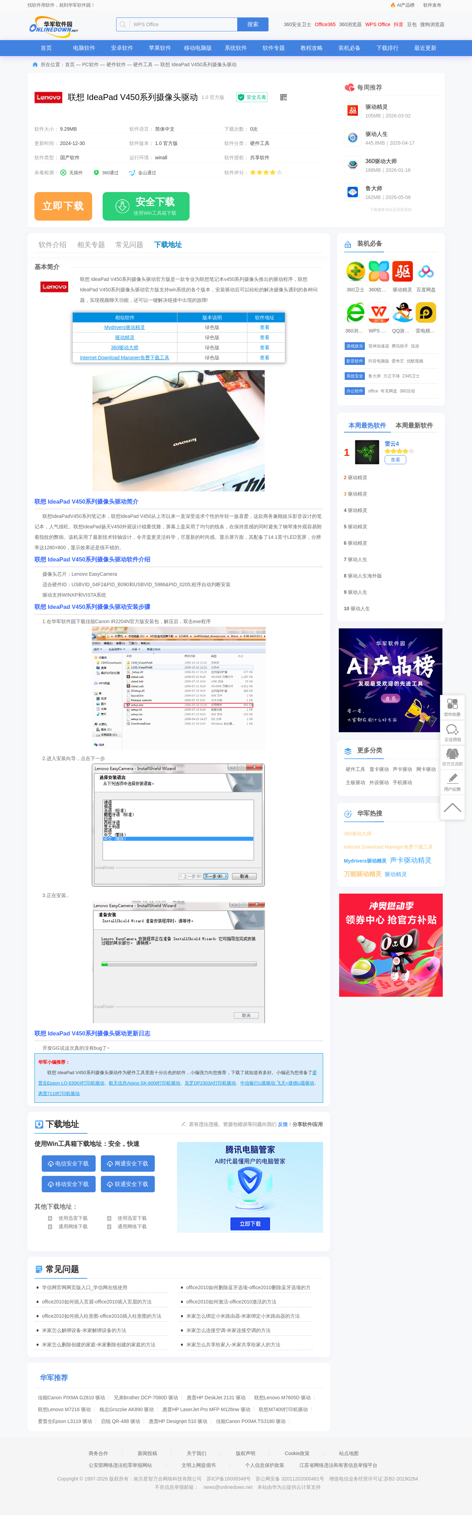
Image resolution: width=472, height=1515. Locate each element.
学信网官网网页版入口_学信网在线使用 (85, 1287)
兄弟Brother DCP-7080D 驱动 (146, 1397)
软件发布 (432, 5)
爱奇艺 (398, 361)
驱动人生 (357, 559)
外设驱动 (379, 782)
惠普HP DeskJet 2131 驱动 (216, 1397)
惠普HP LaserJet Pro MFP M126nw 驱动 (206, 1409)
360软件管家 (380, 289)
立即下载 (63, 206)
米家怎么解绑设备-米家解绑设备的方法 (84, 1330)
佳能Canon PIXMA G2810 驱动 (71, 1397)
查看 (265, 327)
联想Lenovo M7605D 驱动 (282, 1397)
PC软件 (90, 64)
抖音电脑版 (378, 361)
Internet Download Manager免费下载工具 (124, 357)
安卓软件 (122, 48)
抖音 (398, 24)
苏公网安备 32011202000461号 (291, 1479)
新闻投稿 (147, 1453)
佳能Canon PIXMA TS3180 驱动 (251, 1421)
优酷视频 (415, 361)
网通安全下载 (127, 1164)
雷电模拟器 (427, 331)
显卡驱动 (379, 769)
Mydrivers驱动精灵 (124, 327)
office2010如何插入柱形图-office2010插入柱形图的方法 (101, 1316)
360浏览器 (350, 24)
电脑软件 (84, 48)
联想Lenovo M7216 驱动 (64, 1409)
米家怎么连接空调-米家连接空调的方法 (228, 1330)
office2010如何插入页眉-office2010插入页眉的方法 (97, 1301)
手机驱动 (402, 782)
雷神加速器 (378, 346)
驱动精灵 (125, 337)
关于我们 (196, 1453)
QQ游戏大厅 (403, 331)
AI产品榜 (406, 5)
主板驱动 (355, 782)
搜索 (252, 24)
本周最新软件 (414, 425)
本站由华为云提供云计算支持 (289, 1487)
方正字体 (391, 376)
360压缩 (407, 391)
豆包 (412, 24)
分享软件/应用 (308, 1124)
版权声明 (245, 1453)
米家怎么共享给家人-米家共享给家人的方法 (233, 1344)
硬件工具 (143, 64)
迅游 (415, 346)
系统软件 (236, 48)
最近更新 (425, 48)
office (373, 391)
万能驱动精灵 (363, 874)
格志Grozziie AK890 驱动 (126, 1409)
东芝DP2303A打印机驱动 (210, 1083)
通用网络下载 (67, 1226)
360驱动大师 (124, 347)
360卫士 (356, 289)
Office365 (325, 24)
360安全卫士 (297, 24)
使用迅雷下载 (67, 1218)
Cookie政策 (297, 1453)
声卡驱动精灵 (411, 860)
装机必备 (349, 48)
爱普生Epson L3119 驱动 (65, 1421)
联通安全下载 (127, 1184)
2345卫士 (411, 376)
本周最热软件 (367, 425)
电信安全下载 (68, 1164)
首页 (46, 48)
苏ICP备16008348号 (229, 1479)
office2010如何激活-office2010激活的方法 (231, 1301)
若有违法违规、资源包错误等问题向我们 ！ (241, 1123)
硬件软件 (116, 64)
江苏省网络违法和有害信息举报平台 (338, 1465)
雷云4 (392, 444)
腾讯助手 (400, 346)
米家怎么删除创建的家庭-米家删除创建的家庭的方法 (99, 1344)
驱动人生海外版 (365, 576)
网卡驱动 (426, 769)
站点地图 (349, 1453)
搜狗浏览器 (432, 24)
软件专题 (274, 48)
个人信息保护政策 (264, 1465)
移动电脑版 (198, 48)
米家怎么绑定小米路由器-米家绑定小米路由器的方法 (243, 1316)
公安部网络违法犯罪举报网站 (120, 1465)
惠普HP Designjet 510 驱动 (178, 1421)
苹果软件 (160, 48)
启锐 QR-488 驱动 (120, 1421)
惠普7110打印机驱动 (59, 1093)
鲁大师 (374, 376)
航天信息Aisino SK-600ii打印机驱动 (144, 1083)
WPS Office (377, 24)
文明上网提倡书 (199, 1465)
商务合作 (98, 1453)
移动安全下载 (68, 1184)
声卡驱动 (402, 769)
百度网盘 (426, 289)
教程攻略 (312, 48)
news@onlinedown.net (228, 1487)
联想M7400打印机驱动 (283, 1409)
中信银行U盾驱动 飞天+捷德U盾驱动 (277, 1083)
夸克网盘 (389, 391)
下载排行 (387, 48)
